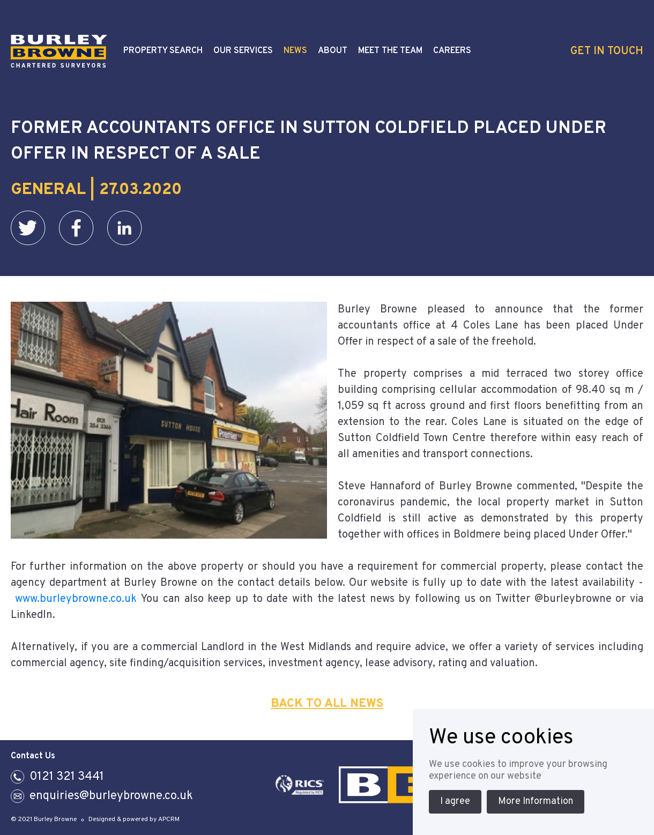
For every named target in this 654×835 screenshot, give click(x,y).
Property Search (163, 51)
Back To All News (327, 704)
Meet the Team (390, 51)
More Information (535, 801)
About (332, 51)
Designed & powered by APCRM (134, 819)
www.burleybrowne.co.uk (76, 599)
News (295, 51)
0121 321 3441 (66, 777)
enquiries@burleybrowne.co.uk (111, 796)
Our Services (243, 51)
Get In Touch (606, 51)
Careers (452, 51)
